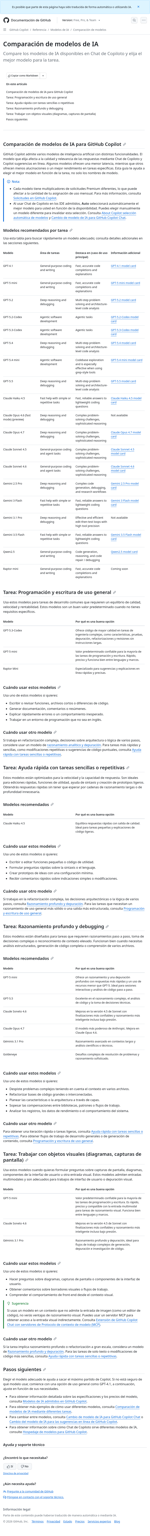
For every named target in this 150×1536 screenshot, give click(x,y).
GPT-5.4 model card (123, 343)
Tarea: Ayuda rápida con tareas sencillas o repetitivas (66, 767)
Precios (80, 1521)
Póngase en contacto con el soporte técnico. (33, 1497)
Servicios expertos (99, 1521)
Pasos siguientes (24, 1369)
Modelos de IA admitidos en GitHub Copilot (55, 1401)
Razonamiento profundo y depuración (55, 904)
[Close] (139, 6)
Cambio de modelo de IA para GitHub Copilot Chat (88, 218)
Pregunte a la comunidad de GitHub (28, 1491)
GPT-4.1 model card (123, 266)
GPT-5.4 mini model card (126, 360)
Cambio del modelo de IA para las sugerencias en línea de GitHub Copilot (63, 1422)
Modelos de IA (60, 30)
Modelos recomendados (28, 804)
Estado (67, 1521)
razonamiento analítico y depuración (74, 745)
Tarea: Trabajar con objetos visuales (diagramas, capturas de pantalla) (72, 1157)
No (25, 1466)
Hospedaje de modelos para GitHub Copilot (55, 1432)
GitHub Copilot (19, 30)
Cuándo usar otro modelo (30, 732)
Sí (10, 1466)
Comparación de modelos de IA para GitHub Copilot (64, 144)
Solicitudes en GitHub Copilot (34, 198)
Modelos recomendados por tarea (38, 230)
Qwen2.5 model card (124, 552)
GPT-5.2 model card (123, 300)
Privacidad (53, 1521)
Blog (117, 1521)
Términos (38, 1521)
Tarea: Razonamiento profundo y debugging (56, 926)
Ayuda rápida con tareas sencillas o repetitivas (82, 1356)
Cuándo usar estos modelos (32, 687)
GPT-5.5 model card (123, 381)
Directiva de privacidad (15, 1473)
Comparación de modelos (89, 30)
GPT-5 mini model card (125, 283)
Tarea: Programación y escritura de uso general (59, 592)
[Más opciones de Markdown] (43, 76)
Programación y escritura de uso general (63, 1141)
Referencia (39, 30)
